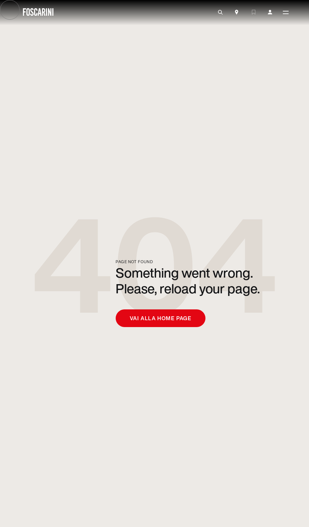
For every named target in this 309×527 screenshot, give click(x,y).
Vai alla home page (161, 318)
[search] (220, 12)
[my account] (270, 12)
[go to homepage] (38, 12)
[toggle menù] (286, 13)
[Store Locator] (236, 13)
